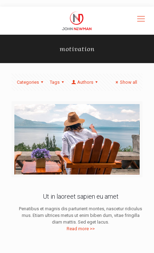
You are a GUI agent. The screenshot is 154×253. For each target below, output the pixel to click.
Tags (58, 82)
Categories (31, 82)
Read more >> (81, 228)
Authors (85, 82)
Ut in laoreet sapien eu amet (81, 196)
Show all (125, 82)
